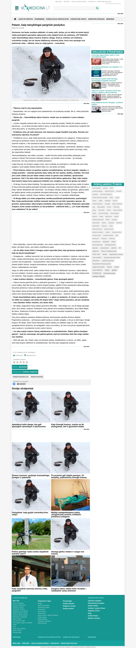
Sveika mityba (93, 606)
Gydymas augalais (94, 601)
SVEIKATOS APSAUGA (96, 19)
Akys (14, 626)
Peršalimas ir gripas (43, 607)
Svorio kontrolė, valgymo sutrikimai (48, 615)
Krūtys (15, 624)
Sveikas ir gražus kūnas (96, 608)
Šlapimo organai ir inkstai (20, 613)
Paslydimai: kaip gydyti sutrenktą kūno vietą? (30, 513)
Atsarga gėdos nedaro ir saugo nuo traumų (67, 553)
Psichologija (67, 601)
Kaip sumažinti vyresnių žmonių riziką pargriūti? (29, 590)
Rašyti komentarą (37, 377)
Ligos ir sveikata (25, 19)
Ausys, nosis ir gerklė (19, 628)
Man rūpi (16, 601)
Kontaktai (92, 1)
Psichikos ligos (17, 632)
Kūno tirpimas (42, 611)
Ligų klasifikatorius (79, 1)
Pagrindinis (39, 19)
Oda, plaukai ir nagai (19, 621)
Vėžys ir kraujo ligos (44, 605)
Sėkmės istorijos (94, 618)
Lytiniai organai (17, 619)
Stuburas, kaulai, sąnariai (20, 615)
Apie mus (66, 1)
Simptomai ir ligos (44, 601)
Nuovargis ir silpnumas (44, 621)
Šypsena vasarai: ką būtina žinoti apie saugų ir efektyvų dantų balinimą (106, 91)
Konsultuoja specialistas (49, 637)
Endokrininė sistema (19, 609)
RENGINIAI (110, 19)
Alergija (40, 603)
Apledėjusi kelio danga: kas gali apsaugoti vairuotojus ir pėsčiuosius (29, 425)
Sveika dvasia (93, 616)
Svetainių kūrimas (90, 647)
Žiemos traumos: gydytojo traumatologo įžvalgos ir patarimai (30, 476)
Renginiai (17, 637)
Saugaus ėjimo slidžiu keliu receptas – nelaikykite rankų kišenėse (69, 590)
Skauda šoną (41, 613)
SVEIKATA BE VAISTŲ (78, 19)
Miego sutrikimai (42, 619)
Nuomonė (92, 637)
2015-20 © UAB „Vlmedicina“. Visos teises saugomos (55, 647)
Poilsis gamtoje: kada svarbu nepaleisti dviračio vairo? (30, 553)
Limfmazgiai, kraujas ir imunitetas (22, 623)
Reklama (58, 1)
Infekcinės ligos (42, 623)
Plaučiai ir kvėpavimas (19, 605)
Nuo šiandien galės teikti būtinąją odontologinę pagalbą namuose (104, 80)
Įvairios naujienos (30, 372)
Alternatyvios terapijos (96, 603)
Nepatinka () (31, 355)
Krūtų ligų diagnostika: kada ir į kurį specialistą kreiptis (105, 56)
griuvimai (23, 367)
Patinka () (19, 355)
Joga (90, 613)
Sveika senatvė (68, 608)
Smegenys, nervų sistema (20, 611)
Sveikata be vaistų (96, 598)
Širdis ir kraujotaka (18, 603)
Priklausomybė (42, 617)
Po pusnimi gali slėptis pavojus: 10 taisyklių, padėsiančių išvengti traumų (68, 476)
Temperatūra (41, 609)
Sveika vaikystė (68, 603)
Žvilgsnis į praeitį (69, 606)
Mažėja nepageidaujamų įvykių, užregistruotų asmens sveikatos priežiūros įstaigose (66, 514)
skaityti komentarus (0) (20, 377)
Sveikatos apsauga (71, 637)
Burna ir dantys (17, 630)
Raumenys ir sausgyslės (20, 617)
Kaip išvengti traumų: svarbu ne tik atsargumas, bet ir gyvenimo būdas (67, 425)
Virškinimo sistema (18, 607)
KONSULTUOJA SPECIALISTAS (57, 19)
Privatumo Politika (104, 1)
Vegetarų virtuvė (94, 611)
